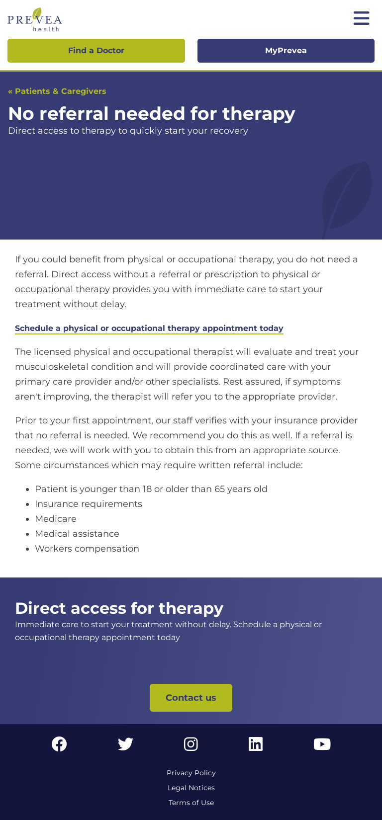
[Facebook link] (59, 747)
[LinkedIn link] (256, 747)
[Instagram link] (191, 747)
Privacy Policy (191, 772)
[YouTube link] (322, 747)
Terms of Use (191, 802)
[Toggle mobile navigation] (362, 19)
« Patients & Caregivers (57, 91)
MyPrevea (286, 50)
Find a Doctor (96, 50)
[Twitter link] (126, 747)
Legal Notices (191, 787)
